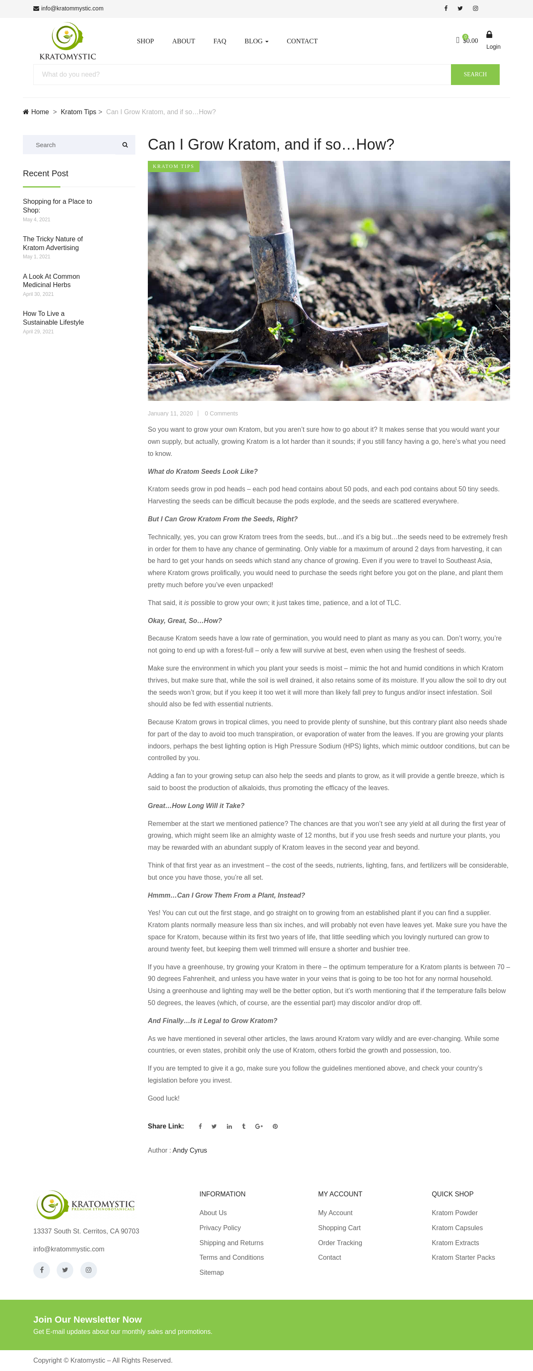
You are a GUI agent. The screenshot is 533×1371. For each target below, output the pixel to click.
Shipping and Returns (231, 1242)
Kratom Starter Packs (463, 1257)
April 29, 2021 (38, 332)
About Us (213, 1212)
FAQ (219, 41)
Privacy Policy (220, 1227)
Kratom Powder (455, 1212)
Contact (302, 41)
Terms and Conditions (231, 1257)
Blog (256, 41)
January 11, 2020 (170, 413)
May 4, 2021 (36, 220)
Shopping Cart (339, 1227)
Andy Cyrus (190, 1150)
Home (36, 111)
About (183, 41)
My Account (335, 1212)
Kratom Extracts (455, 1242)
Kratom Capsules (457, 1227)
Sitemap (211, 1272)
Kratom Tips (78, 111)
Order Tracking (340, 1242)
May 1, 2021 (36, 257)
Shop (145, 41)
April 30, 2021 (38, 294)
